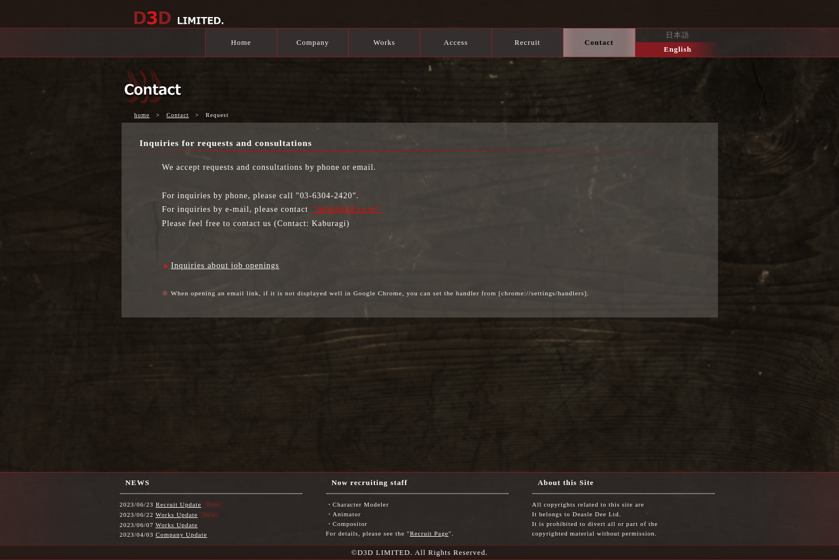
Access (456, 42)
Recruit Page (429, 533)
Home (241, 42)
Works (384, 42)
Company (313, 42)
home (141, 115)
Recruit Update (178, 504)
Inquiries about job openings (225, 265)
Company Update (181, 534)
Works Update (177, 514)
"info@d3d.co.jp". (346, 209)
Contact (599, 42)
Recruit (527, 42)
